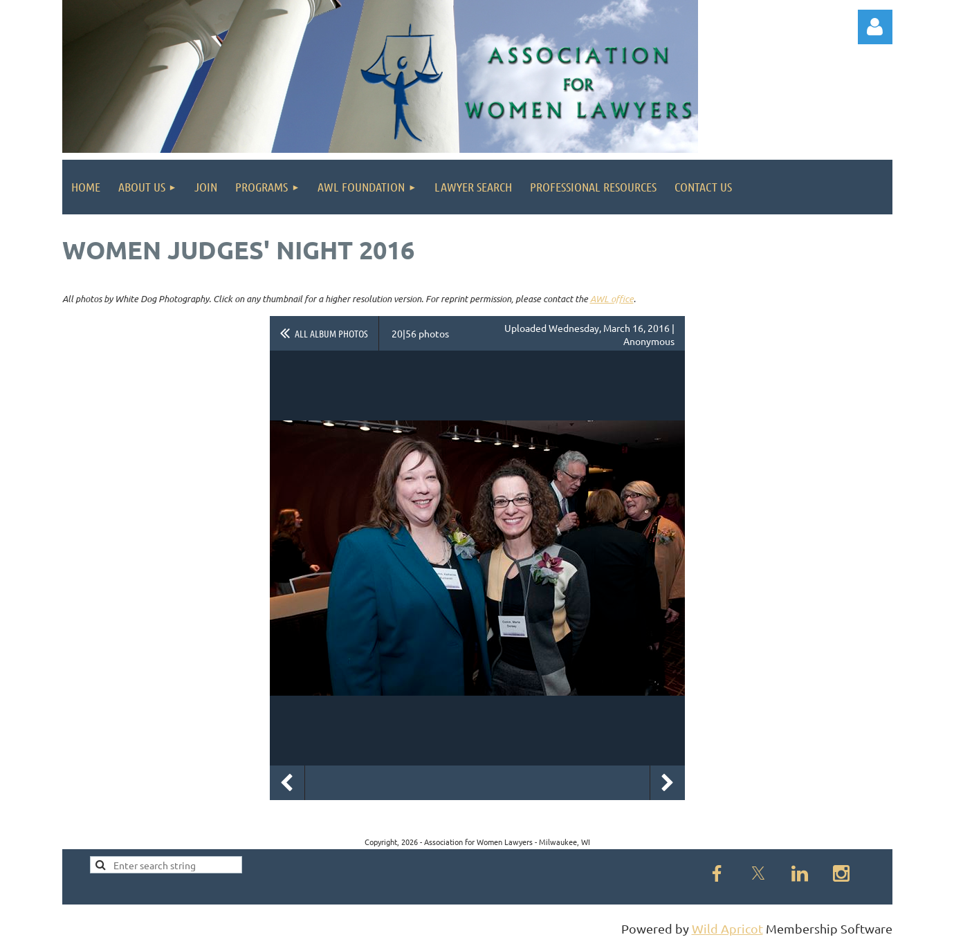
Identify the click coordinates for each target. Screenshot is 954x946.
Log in (875, 27)
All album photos (331, 333)
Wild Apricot (727, 928)
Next (667, 783)
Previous (287, 783)
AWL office (612, 299)
